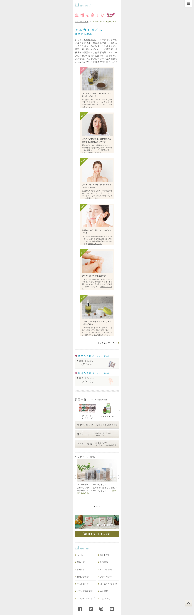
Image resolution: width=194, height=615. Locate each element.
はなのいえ (105, 598)
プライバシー (106, 577)
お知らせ (81, 569)
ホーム (80, 555)
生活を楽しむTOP (81, 22)
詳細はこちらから (95, 152)
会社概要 (104, 591)
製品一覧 (81, 562)
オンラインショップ (86, 598)
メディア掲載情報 (85, 591)
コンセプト (105, 555)
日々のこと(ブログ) (108, 584)
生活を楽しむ (83, 584)
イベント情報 (106, 569)
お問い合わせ (83, 577)
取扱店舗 (104, 562)
